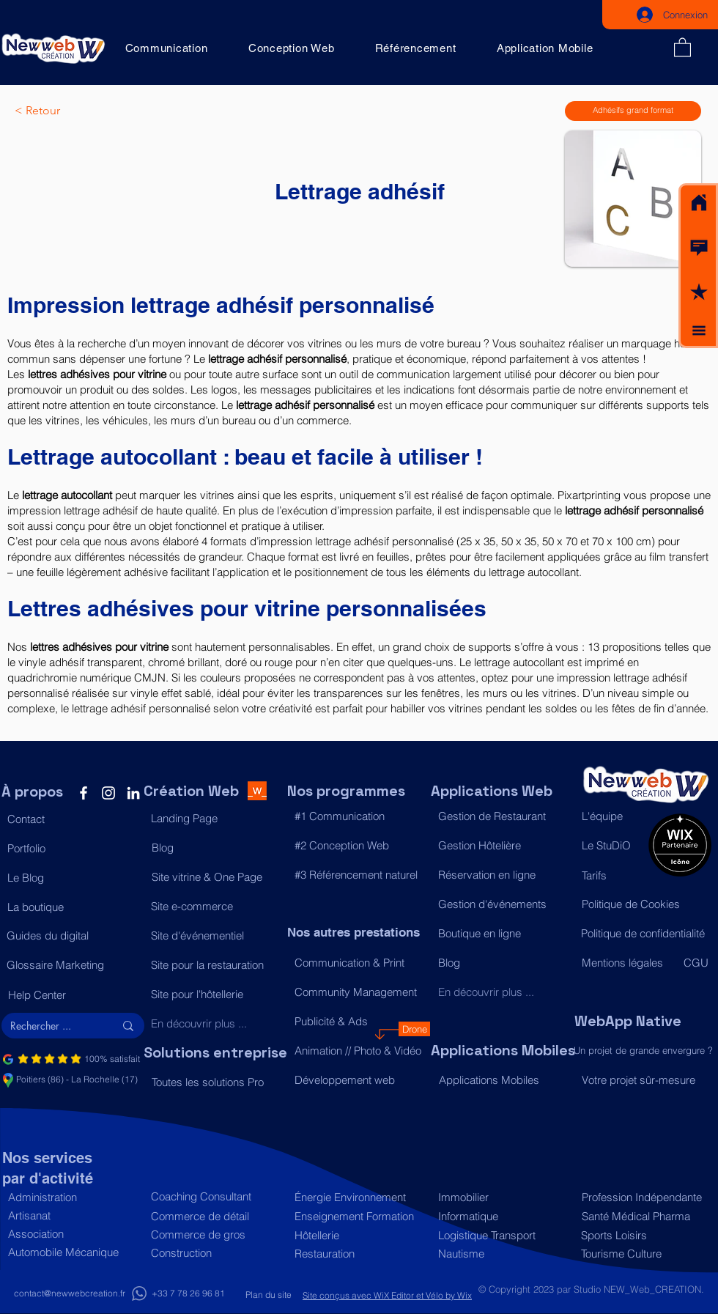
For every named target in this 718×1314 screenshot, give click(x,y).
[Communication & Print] (358, 962)
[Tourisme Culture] (642, 1253)
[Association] (72, 1234)
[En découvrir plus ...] (215, 1023)
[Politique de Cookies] (645, 903)
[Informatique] (502, 1216)
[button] (698, 247)
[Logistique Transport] (502, 1235)
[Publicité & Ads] (358, 1021)
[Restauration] (358, 1253)
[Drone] (414, 1029)
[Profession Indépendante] (642, 1197)
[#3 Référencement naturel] (358, 874)
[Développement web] (358, 1079)
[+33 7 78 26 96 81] (188, 1294)
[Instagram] (108, 793)
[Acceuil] (698, 203)
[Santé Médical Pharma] (642, 1216)
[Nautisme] (502, 1253)
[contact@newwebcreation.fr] (70, 1294)
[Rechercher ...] (51, 1026)
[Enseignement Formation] (358, 1216)
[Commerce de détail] (215, 1216)
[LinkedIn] (133, 793)
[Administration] (72, 1197)
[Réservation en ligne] (502, 874)
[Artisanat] (72, 1215)
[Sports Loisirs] (642, 1235)
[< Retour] (63, 110)
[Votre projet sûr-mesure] (645, 1080)
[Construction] (215, 1253)
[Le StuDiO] (611, 845)
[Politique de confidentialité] (645, 933)
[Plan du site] (268, 1295)
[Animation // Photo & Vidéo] (358, 1050)
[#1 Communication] (358, 815)
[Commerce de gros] (215, 1234)
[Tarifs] (611, 875)
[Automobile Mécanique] (72, 1252)
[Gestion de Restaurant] (502, 815)
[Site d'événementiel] (215, 935)
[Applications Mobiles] (503, 1079)
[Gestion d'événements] (502, 903)
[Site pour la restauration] (215, 964)
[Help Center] (72, 994)
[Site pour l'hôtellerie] (215, 993)
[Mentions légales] (625, 962)
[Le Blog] (71, 877)
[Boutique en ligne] (502, 933)
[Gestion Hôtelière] (502, 845)
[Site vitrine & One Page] (215, 876)
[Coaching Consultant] (215, 1196)
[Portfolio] (71, 848)
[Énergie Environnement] (358, 1197)
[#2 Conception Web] (358, 845)
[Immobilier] (502, 1197)
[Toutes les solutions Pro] (215, 1081)
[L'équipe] (611, 815)
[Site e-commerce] (215, 905)
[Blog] (215, 847)
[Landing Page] (215, 818)
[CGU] (696, 962)
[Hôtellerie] (358, 1235)
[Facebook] (83, 793)
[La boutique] (71, 906)
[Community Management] (358, 991)
